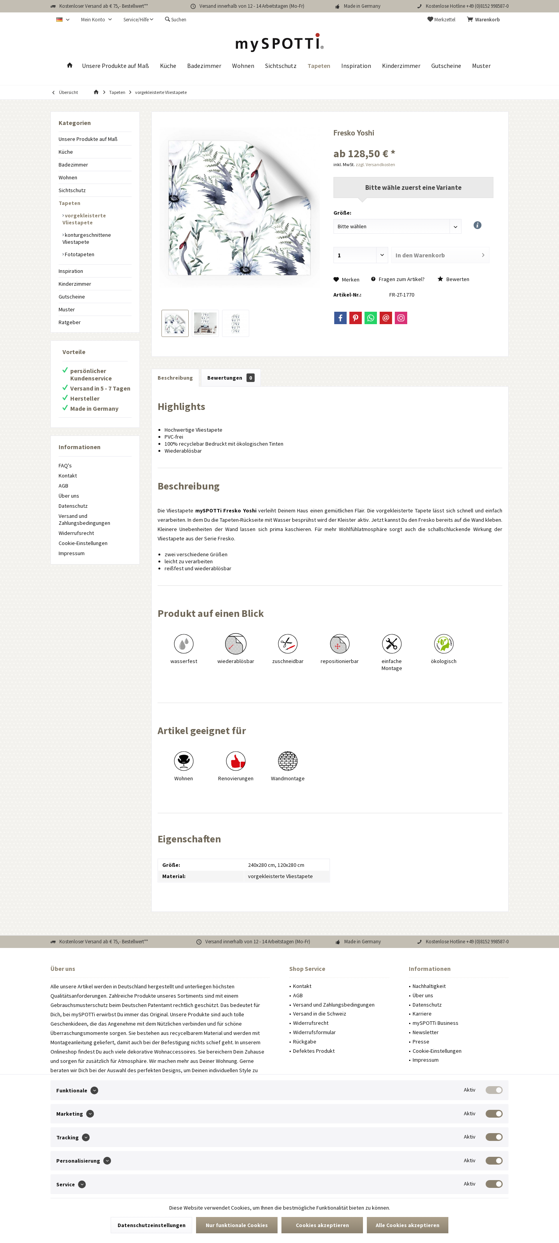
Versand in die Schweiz (319, 1013)
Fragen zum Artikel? (398, 279)
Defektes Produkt (314, 1050)
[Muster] (481, 66)
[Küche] (168, 66)
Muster (67, 309)
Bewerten (453, 279)
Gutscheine (72, 296)
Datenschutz (73, 505)
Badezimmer (73, 164)
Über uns (69, 495)
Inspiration (71, 270)
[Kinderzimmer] (401, 66)
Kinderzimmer (75, 283)
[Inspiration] (356, 66)
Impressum (72, 553)
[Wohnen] (243, 66)
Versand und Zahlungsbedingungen (84, 519)
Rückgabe (304, 1041)
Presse (421, 1041)
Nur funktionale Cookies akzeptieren (237, 1227)
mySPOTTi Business (435, 1022)
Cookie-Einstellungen (83, 543)
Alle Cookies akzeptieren (407, 1225)
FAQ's (65, 465)
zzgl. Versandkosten (375, 164)
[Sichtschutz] (281, 66)
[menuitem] (485, 19)
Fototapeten (79, 254)
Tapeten (69, 203)
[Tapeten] (319, 66)
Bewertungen (231, 377)
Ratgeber (70, 322)
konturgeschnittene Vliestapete (86, 238)
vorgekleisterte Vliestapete (84, 219)
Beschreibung (175, 377)
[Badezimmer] (204, 66)
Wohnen (68, 177)
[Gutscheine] (446, 66)
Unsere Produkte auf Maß (88, 138)
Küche (66, 151)
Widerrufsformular (314, 1032)
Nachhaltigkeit (429, 986)
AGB (63, 485)
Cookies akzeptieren (322, 1225)
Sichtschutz (72, 190)
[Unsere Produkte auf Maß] (115, 66)
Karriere (422, 1013)
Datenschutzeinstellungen (152, 1225)
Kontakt (68, 475)
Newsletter (426, 1032)
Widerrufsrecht (76, 532)
